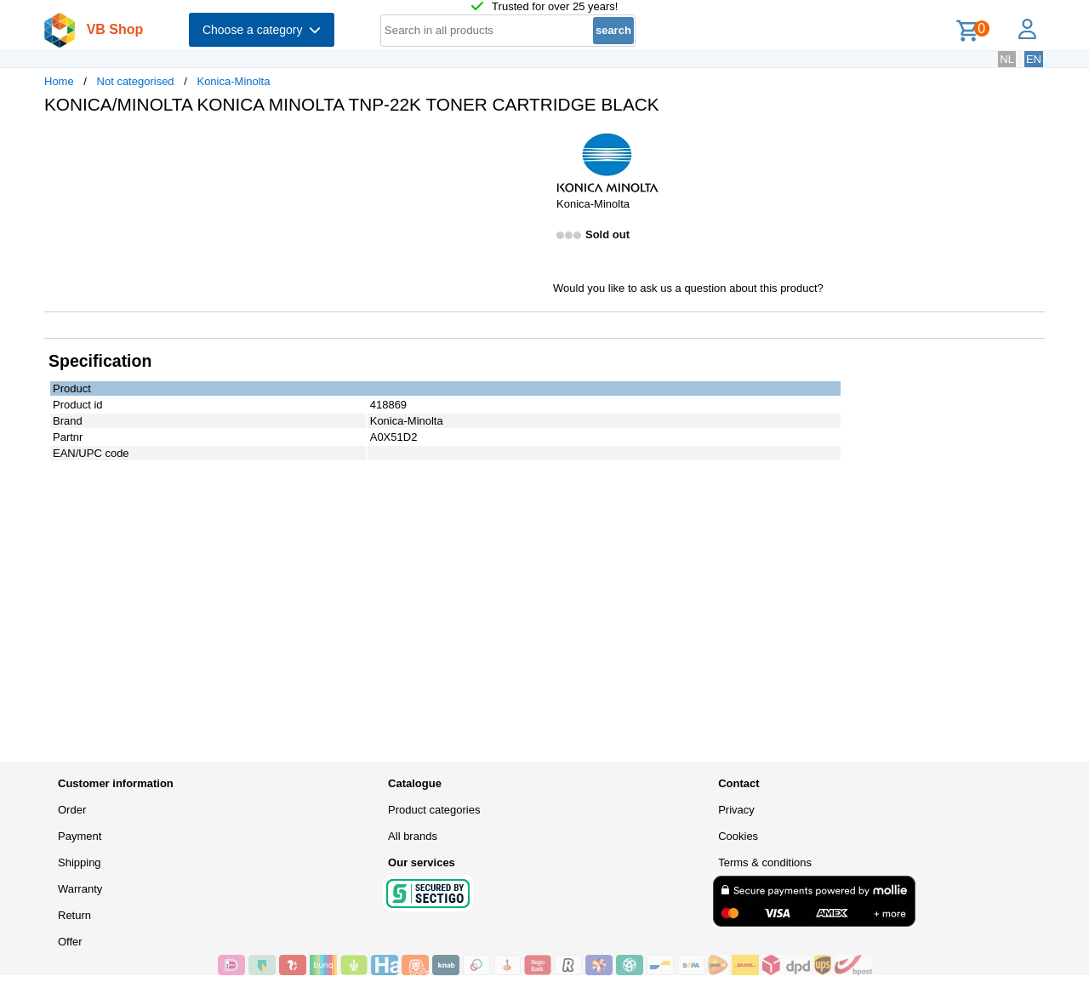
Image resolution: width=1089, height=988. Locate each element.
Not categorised (135, 81)
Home (59, 81)
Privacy (736, 809)
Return (74, 915)
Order (72, 809)
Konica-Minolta (233, 81)
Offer (70, 941)
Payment (79, 836)
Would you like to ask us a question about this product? (688, 288)
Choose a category (261, 30)
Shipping (79, 862)
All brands (412, 836)
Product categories (434, 809)
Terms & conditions (765, 862)
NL (1007, 59)
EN (1033, 59)
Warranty (80, 888)
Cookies (738, 836)
